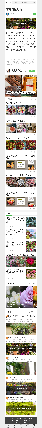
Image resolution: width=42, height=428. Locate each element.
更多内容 (32, 99)
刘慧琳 (12, 13)
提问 (34, 14)
